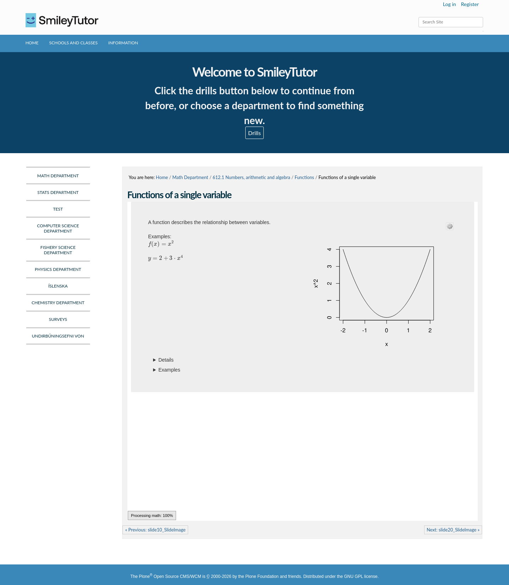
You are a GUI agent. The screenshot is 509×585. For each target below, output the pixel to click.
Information (123, 42)
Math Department (190, 177)
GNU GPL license (360, 576)
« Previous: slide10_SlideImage (155, 530)
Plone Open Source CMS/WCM (170, 576)
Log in (449, 4)
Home (32, 42)
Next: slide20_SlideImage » (453, 530)
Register (470, 4)
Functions (304, 177)
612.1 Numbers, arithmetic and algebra (251, 177)
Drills (254, 132)
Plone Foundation (262, 576)
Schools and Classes (73, 42)
